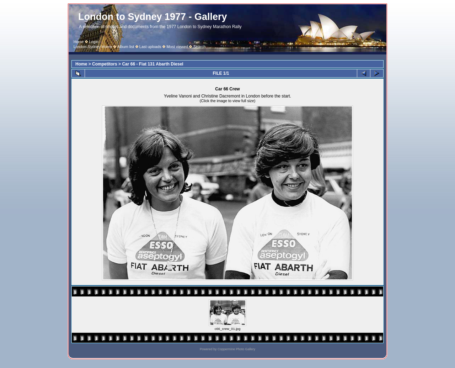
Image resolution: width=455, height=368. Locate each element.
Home (79, 42)
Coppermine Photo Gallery (236, 349)
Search (199, 46)
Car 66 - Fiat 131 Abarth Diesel (152, 64)
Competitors (104, 64)
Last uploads (150, 46)
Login (93, 42)
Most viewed (177, 46)
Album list (125, 46)
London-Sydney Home (93, 46)
